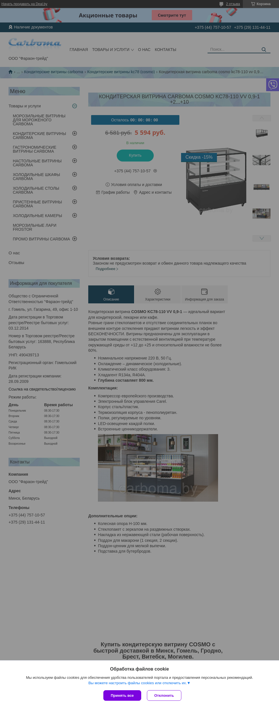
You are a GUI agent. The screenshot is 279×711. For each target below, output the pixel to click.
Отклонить (164, 695)
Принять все (122, 695)
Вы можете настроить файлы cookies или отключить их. (137, 683)
